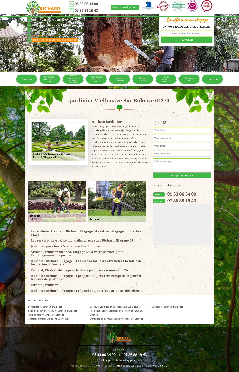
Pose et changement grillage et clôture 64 (73, 79)
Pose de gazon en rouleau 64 (165, 79)
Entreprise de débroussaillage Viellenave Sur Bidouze (116, 318)
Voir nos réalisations (120, 7)
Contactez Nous (157, 366)
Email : (55, 39)
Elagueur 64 (27, 79)
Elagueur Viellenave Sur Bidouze (167, 306)
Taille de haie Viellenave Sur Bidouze (46, 314)
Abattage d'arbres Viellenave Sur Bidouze (49, 318)
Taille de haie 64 (142, 79)
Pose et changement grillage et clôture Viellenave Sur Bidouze (116, 312)
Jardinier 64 (212, 79)
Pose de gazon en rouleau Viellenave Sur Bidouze (52, 310)
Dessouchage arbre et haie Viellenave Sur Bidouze (115, 306)
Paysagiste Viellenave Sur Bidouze (45, 306)
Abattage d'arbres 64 (119, 79)
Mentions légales (130, 366)
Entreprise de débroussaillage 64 (50, 79)
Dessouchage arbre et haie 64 (96, 79)
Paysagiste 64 (189, 79)
